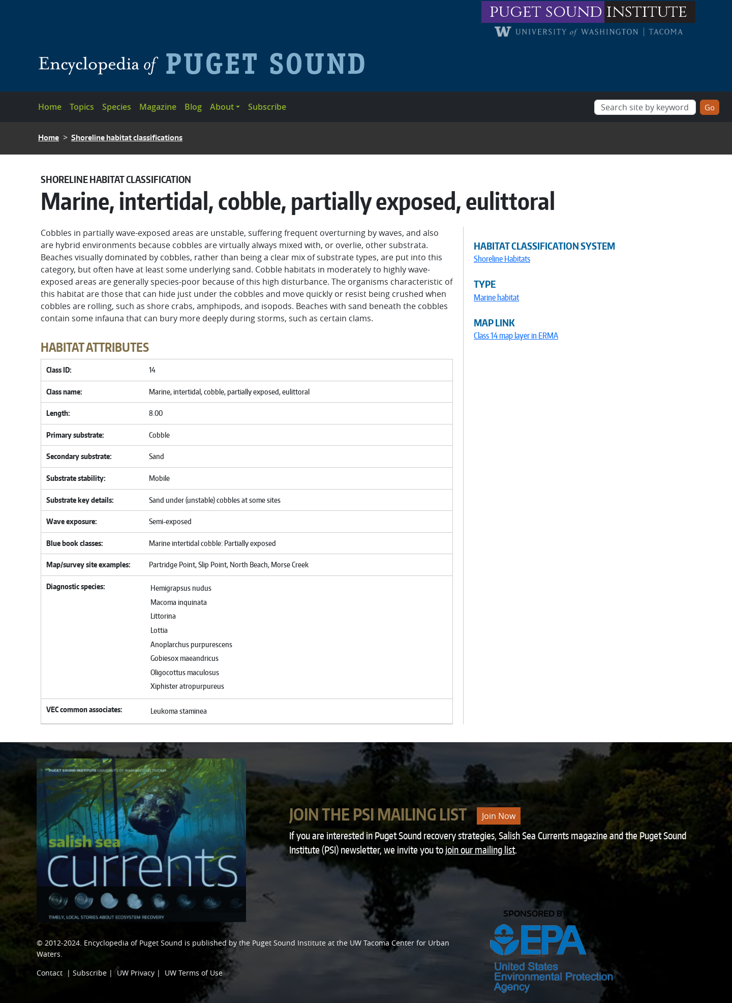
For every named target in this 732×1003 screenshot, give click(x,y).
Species (116, 106)
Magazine (157, 106)
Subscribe (267, 106)
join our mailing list (480, 849)
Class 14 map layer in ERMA (516, 335)
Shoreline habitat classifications (126, 137)
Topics (82, 106)
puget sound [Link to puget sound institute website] (546, 12)
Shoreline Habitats (502, 259)
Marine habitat (496, 297)
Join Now (498, 816)
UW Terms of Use (194, 973)
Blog (193, 106)
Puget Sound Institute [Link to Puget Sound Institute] (289, 943)
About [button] (222, 106)
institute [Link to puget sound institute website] (646, 12)
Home (50, 106)
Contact (50, 973)
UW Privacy (136, 973)
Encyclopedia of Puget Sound (133, 943)
